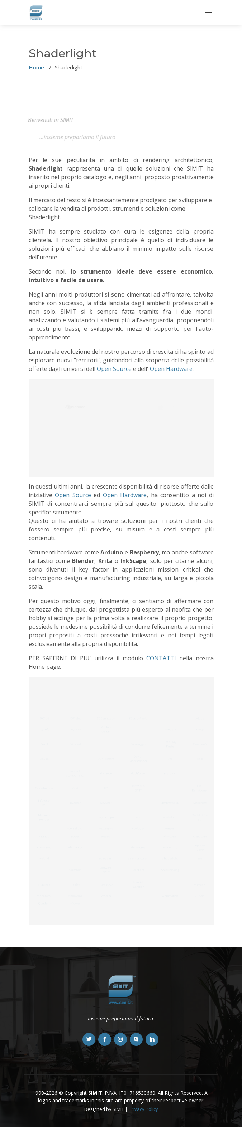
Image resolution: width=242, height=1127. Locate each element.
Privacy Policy (143, 1109)
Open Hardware (171, 369)
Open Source (114, 369)
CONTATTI (161, 658)
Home (36, 67)
